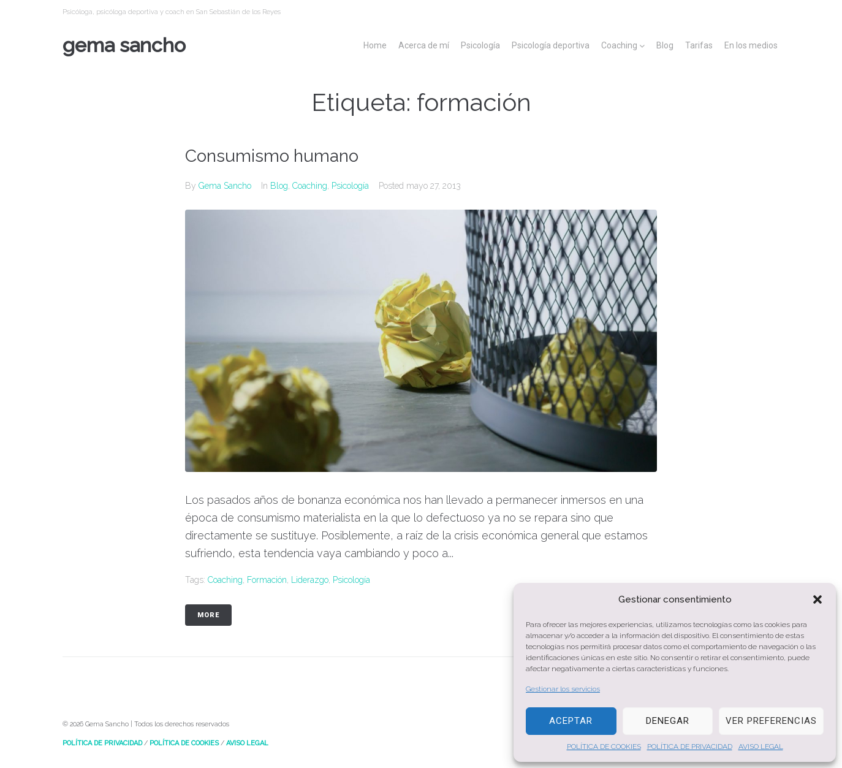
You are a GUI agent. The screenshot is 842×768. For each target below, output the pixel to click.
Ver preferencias (771, 720)
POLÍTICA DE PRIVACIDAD (689, 746)
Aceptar (571, 720)
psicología (351, 580)
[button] (817, 599)
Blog (664, 45)
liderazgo (309, 580)
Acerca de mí (423, 45)
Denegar (667, 720)
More (208, 615)
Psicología (480, 45)
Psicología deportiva (551, 45)
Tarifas (699, 45)
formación (267, 580)
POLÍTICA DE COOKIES (604, 746)
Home (375, 45)
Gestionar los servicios (563, 689)
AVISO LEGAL (760, 746)
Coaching (619, 45)
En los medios (751, 45)
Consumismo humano (271, 156)
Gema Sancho (124, 45)
